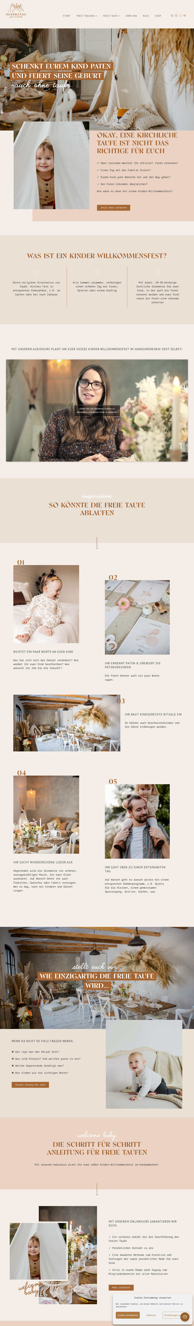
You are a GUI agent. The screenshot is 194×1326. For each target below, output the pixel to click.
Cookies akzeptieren (127, 1315)
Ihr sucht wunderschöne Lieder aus (43, 863)
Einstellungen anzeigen (176, 1315)
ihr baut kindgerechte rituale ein (153, 715)
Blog (146, 16)
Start (67, 16)
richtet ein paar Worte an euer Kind (43, 652)
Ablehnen (151, 1315)
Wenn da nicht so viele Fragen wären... (43, 1041)
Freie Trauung (87, 16)
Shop (158, 16)
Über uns (131, 16)
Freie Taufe (111, 16)
